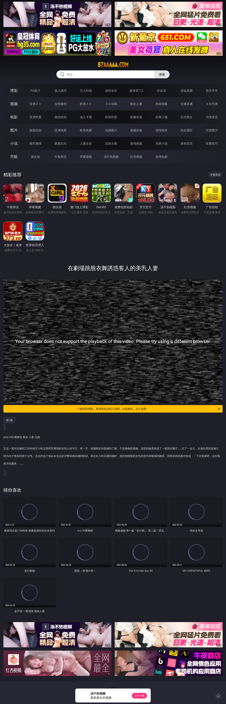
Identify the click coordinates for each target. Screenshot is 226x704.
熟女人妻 (136, 104)
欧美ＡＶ (86, 104)
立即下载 (139, 695)
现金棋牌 (187, 91)
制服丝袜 (136, 117)
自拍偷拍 (61, 104)
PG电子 (35, 91)
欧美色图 (86, 130)
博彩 (14, 90)
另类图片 (212, 130)
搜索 (162, 74)
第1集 (9, 420)
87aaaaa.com (113, 65)
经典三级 (161, 117)
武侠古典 (111, 143)
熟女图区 (187, 130)
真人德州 (61, 91)
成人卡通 (86, 117)
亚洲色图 (61, 130)
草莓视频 (86, 157)
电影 (14, 116)
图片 (14, 130)
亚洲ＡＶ (35, 104)
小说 (14, 143)
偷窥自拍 (35, 130)
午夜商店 (61, 157)
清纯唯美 (161, 130)
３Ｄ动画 (111, 104)
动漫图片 (111, 130)
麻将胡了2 (136, 91)
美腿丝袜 (136, 130)
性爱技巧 (212, 143)
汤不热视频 (111, 157)
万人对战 (86, 91)
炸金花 (161, 91)
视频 (14, 103)
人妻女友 (86, 143)
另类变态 (212, 117)
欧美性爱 (111, 117)
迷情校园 (136, 143)
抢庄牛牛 (212, 91)
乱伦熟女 (187, 117)
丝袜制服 (161, 104)
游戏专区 (111, 91)
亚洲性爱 (35, 117)
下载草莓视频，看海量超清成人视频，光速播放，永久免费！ (149, 409)
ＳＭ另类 (212, 104)
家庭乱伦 (61, 143)
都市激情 (35, 143)
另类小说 (161, 143)
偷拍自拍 (61, 117)
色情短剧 (161, 157)
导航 (14, 156)
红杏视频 (136, 157)
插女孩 (35, 157)
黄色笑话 (187, 143)
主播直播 (187, 104)
